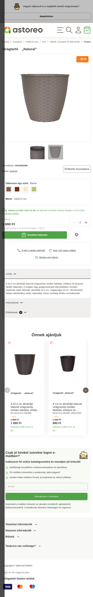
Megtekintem (46, 16)
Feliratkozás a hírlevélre (47, 497)
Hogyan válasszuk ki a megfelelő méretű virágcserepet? (51, 6)
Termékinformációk (40, 430)
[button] (7, 391)
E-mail (11, 487)
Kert (44, 42)
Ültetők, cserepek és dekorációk (65, 42)
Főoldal (5, 42)
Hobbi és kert (32, 42)
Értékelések (16, 313)
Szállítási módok (10, 214)
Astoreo (13, 171)
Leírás (11, 274)
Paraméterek (14, 303)
